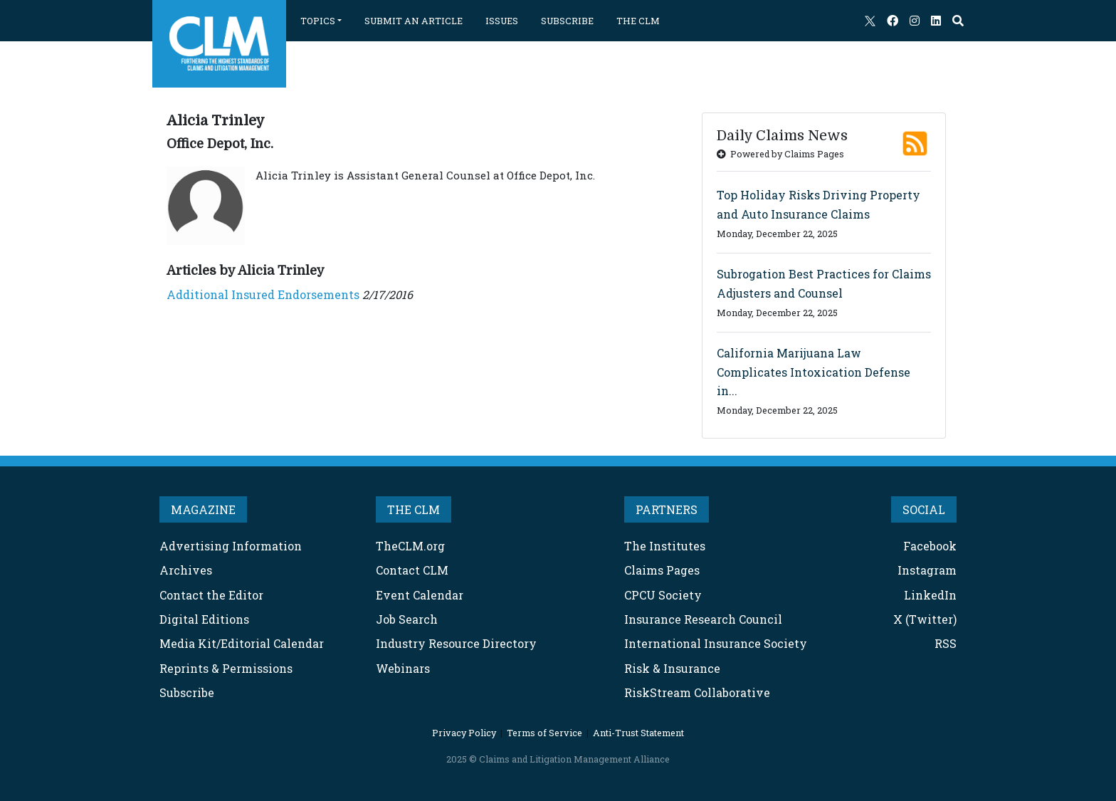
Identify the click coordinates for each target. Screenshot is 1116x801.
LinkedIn (930, 594)
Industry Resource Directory (456, 643)
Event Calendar (419, 594)
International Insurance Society (715, 643)
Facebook (930, 545)
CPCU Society (663, 594)
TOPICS (317, 20)
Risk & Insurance (672, 668)
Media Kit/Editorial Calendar (241, 643)
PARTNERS (667, 509)
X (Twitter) (925, 619)
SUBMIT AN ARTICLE (413, 20)
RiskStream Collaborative (697, 692)
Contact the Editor (211, 594)
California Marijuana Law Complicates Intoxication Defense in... (813, 371)
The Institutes (664, 545)
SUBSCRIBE (567, 20)
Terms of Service (544, 732)
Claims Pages (662, 569)
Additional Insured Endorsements (263, 294)
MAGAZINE (203, 509)
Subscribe (186, 692)
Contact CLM (412, 569)
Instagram (927, 569)
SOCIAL (923, 509)
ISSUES (501, 20)
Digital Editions (204, 619)
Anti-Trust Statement (638, 732)
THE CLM (638, 20)
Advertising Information (230, 545)
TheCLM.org (410, 545)
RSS (946, 643)
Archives (185, 569)
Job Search (407, 619)
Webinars (403, 668)
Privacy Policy (464, 732)
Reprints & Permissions (226, 668)
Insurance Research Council (703, 619)
